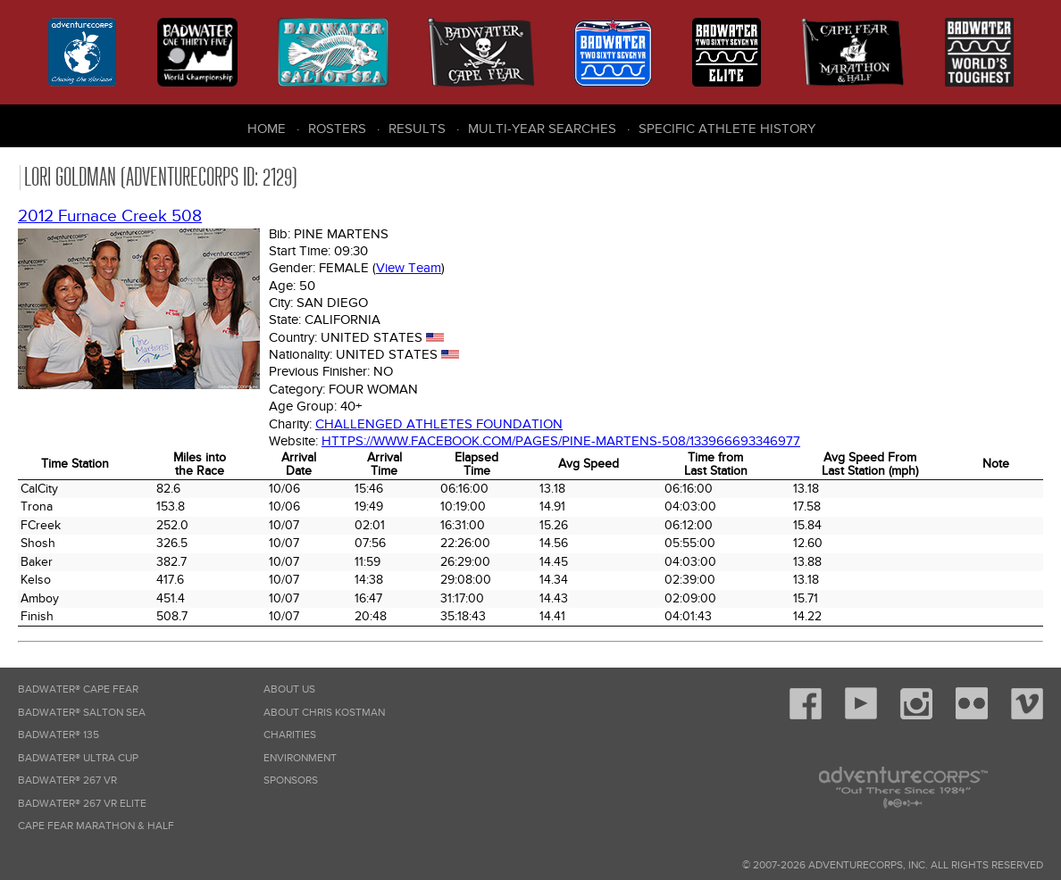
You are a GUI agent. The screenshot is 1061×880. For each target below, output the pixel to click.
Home (266, 128)
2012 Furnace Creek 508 (110, 216)
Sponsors (290, 780)
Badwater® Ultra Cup (78, 758)
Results (417, 128)
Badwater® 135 (58, 735)
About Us (289, 689)
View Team (408, 268)
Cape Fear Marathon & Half (96, 826)
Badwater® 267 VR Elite (82, 803)
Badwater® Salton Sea (82, 712)
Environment (300, 758)
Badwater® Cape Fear (78, 689)
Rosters (337, 128)
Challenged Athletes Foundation (439, 424)
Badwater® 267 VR (67, 780)
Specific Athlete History (727, 128)
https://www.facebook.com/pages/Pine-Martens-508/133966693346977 (561, 441)
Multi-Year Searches (542, 128)
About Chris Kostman (324, 712)
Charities (289, 735)
